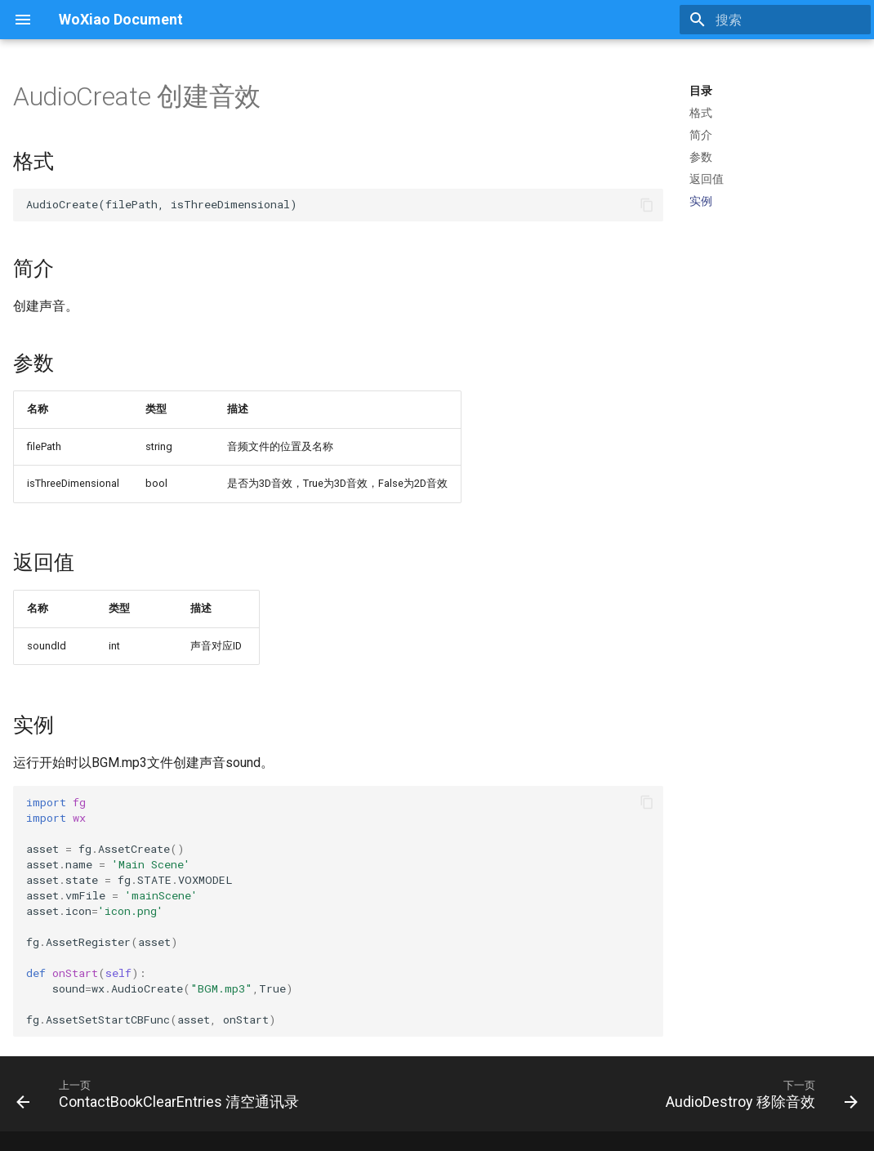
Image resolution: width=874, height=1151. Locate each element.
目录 (700, 90)
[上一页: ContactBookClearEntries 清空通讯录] (161, 1094)
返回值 (706, 178)
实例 (700, 200)
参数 (700, 156)
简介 (700, 134)
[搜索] (775, 19)
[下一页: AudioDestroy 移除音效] (758, 1094)
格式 (700, 112)
